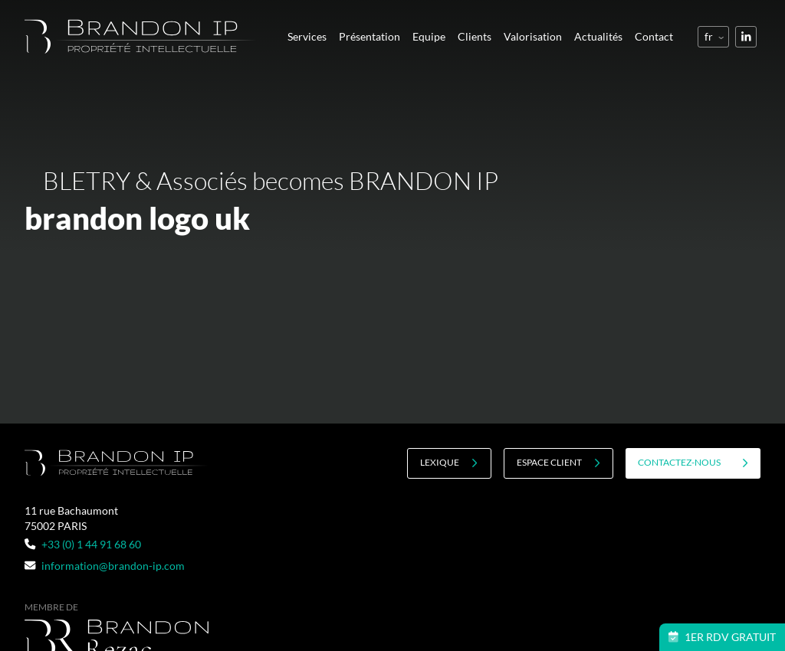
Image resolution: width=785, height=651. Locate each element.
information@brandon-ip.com (105, 565)
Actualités (598, 36)
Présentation (369, 36)
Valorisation (533, 36)
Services (307, 36)
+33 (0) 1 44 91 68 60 (83, 544)
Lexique (449, 462)
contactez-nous (693, 462)
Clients (474, 36)
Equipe (428, 36)
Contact (654, 36)
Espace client (558, 462)
